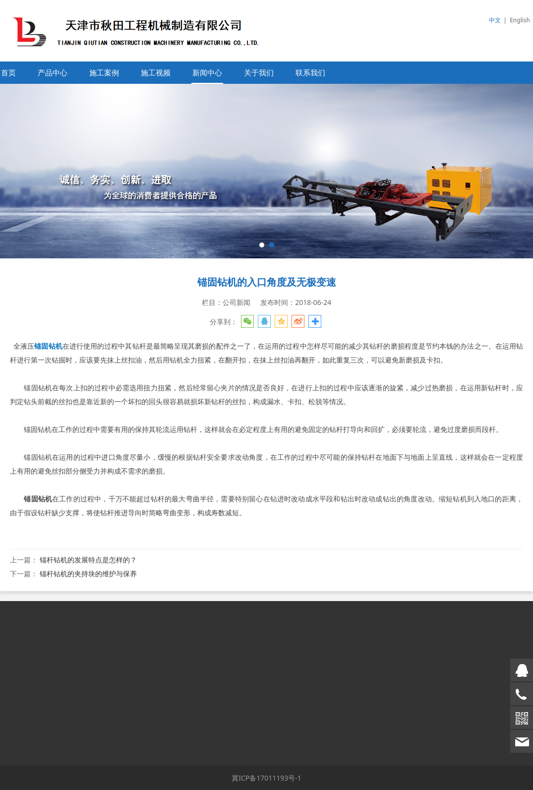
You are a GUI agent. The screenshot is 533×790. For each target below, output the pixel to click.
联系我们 (310, 72)
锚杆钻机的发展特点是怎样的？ (88, 559)
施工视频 (156, 72)
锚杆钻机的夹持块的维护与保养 (88, 573)
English (520, 20)
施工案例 (104, 72)
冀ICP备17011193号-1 (266, 778)
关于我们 (259, 72)
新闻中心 (207, 72)
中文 (495, 20)
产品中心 (52, 72)
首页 (8, 72)
